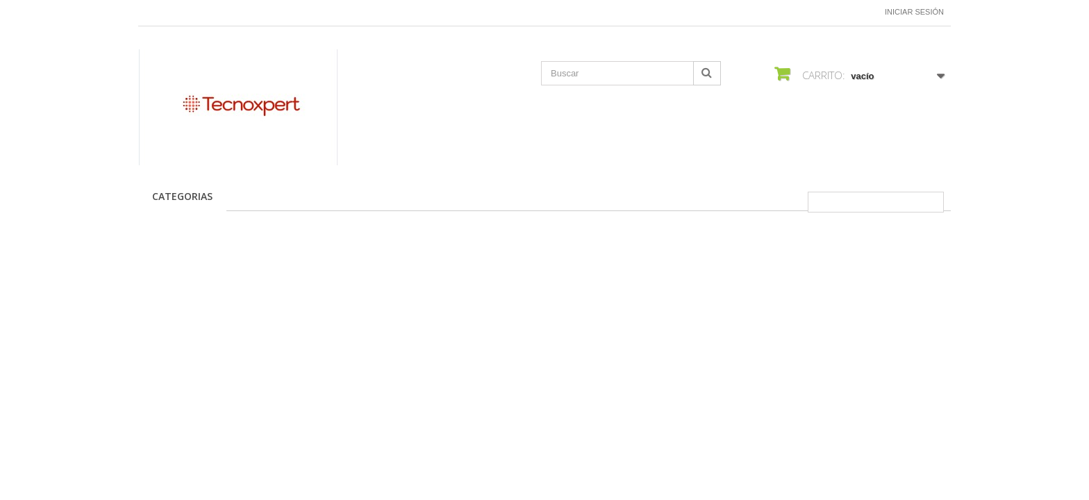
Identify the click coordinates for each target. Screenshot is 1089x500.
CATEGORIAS (182, 196)
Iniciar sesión (914, 12)
